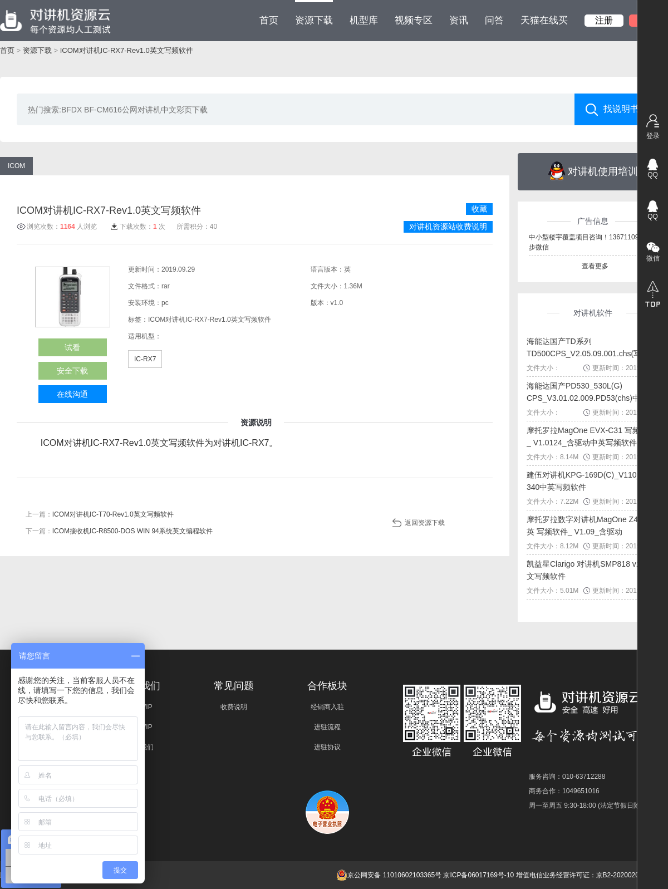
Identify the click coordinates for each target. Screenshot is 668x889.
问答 (494, 20)
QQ (652, 175)
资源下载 (314, 13)
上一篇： (100, 514)
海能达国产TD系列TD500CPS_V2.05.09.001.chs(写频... (591, 347)
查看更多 (595, 266)
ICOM (16, 166)
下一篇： (119, 531)
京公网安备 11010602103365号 (388, 875)
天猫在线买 (544, 20)
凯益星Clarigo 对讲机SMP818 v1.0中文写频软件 (591, 570)
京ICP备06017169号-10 (478, 875)
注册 (604, 20)
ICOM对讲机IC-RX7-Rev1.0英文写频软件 (126, 50)
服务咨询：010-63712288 (567, 776)
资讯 (458, 20)
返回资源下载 (425, 523)
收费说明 (233, 707)
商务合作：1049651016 (564, 791)
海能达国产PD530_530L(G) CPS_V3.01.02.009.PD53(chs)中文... (591, 391)
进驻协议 (327, 747)
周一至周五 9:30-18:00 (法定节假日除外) (589, 805)
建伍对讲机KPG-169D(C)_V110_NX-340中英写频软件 (591, 481)
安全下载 (72, 370)
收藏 (479, 208)
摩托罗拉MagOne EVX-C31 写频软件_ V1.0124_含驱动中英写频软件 (591, 436)
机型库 (364, 20)
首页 (268, 20)
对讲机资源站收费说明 (448, 226)
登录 (653, 136)
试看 (72, 347)
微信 (653, 258)
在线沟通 (72, 394)
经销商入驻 (327, 707)
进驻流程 (327, 727)
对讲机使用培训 (593, 170)
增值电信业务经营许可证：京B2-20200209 (579, 875)
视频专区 (414, 20)
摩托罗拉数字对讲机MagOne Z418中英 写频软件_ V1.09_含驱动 (591, 525)
